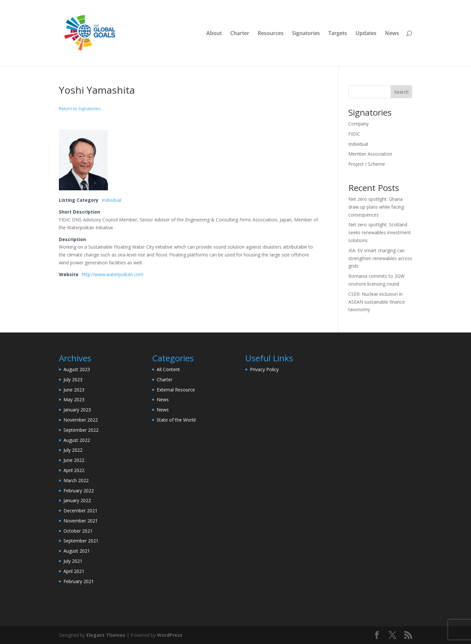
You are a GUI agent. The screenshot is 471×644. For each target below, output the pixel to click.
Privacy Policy (264, 369)
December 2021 (80, 510)
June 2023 (73, 390)
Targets (337, 34)
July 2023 (72, 379)
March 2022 (76, 480)
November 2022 (80, 420)
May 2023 (73, 399)
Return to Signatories (80, 108)
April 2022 (73, 470)
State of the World (176, 420)
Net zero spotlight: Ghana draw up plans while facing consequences (376, 207)
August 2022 (76, 440)
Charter (239, 34)
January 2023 (77, 410)
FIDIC (354, 134)
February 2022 (78, 490)
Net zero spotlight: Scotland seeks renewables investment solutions (379, 232)
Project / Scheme (366, 164)
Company (358, 124)
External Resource (176, 390)
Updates (366, 34)
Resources (271, 34)
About (214, 34)
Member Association (370, 154)
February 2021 (78, 581)
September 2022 (80, 430)
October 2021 (78, 531)
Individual (111, 200)
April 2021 (73, 571)
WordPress (170, 635)
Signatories (306, 34)
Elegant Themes (105, 635)
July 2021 (72, 561)
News (392, 34)
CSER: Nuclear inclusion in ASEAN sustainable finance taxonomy (376, 302)
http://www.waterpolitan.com (112, 274)
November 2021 (80, 521)
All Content (168, 369)
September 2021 (80, 541)
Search (401, 92)
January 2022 (77, 500)
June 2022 (73, 460)
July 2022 (72, 450)
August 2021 (76, 551)
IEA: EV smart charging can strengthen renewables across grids (380, 258)
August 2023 (76, 369)
